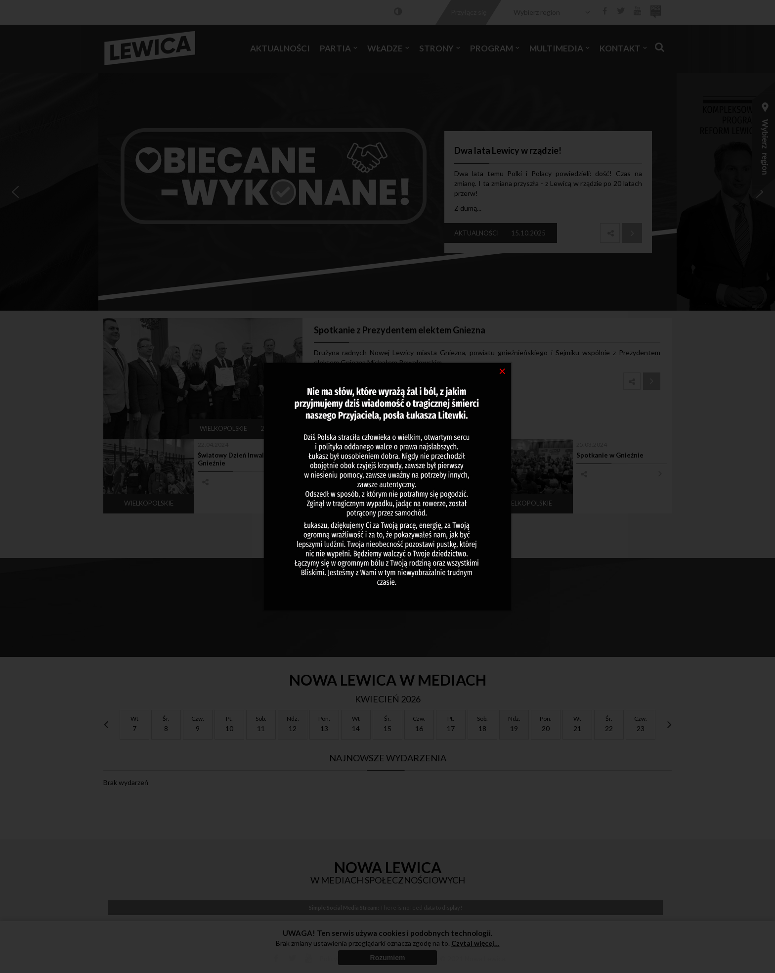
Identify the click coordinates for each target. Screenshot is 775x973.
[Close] (502, 370)
